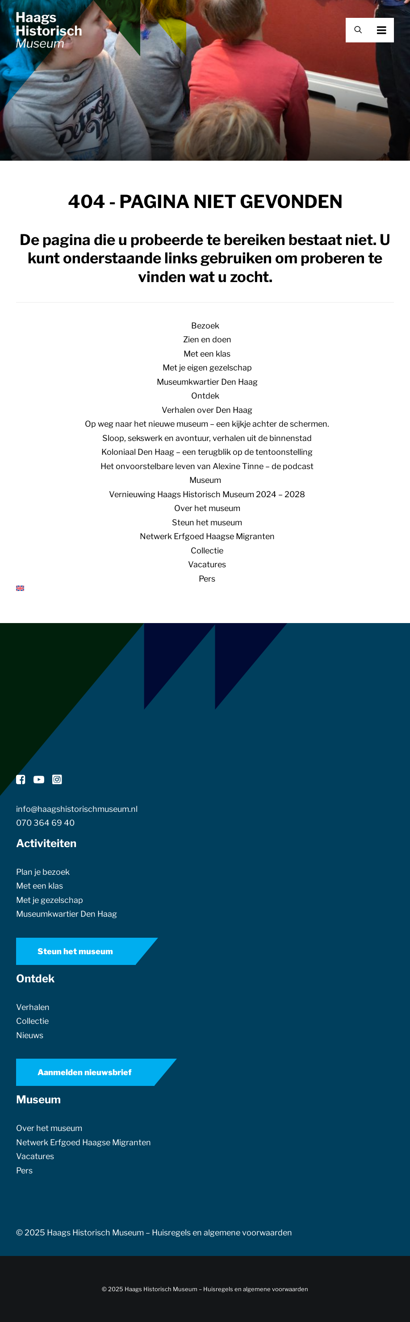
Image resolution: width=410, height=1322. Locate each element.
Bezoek (205, 325)
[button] (394, 30)
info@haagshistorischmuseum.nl (77, 809)
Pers (207, 578)
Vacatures (207, 564)
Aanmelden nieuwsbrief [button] (85, 1072)
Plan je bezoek (43, 872)
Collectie (207, 550)
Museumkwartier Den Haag (207, 382)
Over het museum (207, 508)
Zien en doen (207, 339)
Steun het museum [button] (75, 951)
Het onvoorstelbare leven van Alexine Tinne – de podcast (207, 466)
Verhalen (33, 1007)
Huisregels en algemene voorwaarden (222, 1232)
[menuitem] (205, 588)
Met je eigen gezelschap (207, 367)
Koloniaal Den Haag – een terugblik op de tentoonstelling (207, 452)
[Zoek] (354, 30)
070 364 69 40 (45, 822)
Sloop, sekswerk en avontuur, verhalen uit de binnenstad (207, 438)
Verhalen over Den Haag (207, 410)
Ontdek (205, 395)
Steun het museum (207, 522)
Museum (205, 480)
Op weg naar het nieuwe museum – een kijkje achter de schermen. (207, 423)
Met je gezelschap (49, 900)
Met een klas (207, 353)
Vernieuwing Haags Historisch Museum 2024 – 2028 (207, 494)
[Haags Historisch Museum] (49, 30)
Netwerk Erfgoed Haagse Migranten (207, 536)
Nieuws (29, 1035)
